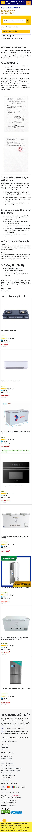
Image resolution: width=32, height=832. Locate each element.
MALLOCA (3, 491)
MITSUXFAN (4, 542)
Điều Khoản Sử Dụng (6, 777)
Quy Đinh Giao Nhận (6, 756)
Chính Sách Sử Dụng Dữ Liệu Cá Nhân (11, 768)
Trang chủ (4, 27)
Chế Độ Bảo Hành (6, 780)
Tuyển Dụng (4, 747)
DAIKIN (3, 386)
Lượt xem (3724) (17, 39)
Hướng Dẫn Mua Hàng (7, 763)
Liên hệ (3, 749)
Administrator (5, 39)
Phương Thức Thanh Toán (8, 766)
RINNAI (3, 336)
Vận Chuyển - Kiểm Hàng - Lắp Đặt (10, 770)
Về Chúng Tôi (5, 745)
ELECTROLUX (4, 694)
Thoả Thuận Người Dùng (8, 775)
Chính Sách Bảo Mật (6, 761)
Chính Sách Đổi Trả (6, 773)
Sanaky (3, 437)
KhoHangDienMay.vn (16, 268)
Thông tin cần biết (14, 27)
